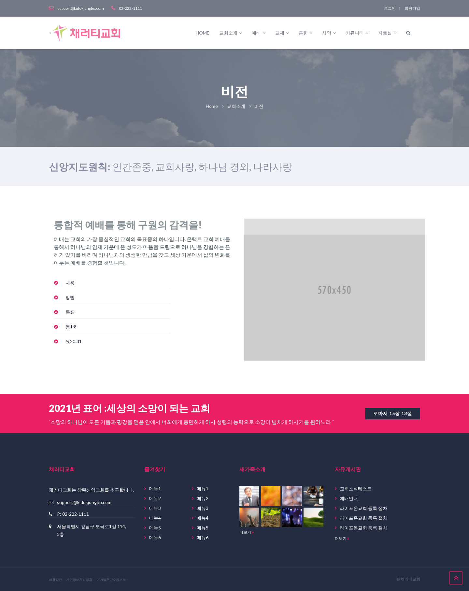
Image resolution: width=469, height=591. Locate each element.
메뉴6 (155, 537)
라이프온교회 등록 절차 (363, 508)
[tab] (112, 283)
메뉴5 (155, 527)
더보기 (246, 532)
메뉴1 (155, 488)
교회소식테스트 (356, 488)
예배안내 (349, 498)
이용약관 (55, 580)
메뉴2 (155, 498)
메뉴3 (155, 508)
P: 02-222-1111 (73, 514)
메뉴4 (155, 517)
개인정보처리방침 (79, 580)
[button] (70, 282)
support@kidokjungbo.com (84, 502)
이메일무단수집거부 (111, 580)
